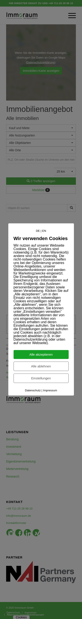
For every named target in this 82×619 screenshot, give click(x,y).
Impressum (50, 390)
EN (44, 230)
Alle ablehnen (41, 366)
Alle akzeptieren (41, 355)
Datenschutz (33, 390)
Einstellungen (41, 378)
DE (38, 230)
